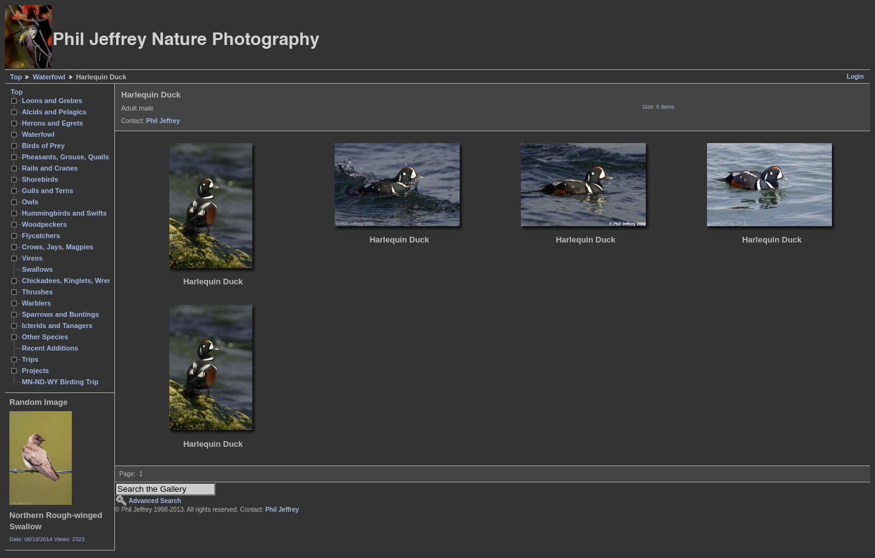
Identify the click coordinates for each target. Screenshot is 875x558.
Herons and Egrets (52, 123)
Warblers (36, 303)
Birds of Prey (43, 145)
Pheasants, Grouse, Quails (65, 157)
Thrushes (37, 292)
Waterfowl (48, 77)
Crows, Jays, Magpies (58, 247)
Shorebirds (40, 179)
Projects (35, 370)
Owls (30, 202)
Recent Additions (50, 348)
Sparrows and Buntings (60, 314)
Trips (30, 359)
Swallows (37, 269)
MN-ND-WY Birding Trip (60, 382)
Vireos (32, 258)
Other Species (45, 337)
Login (855, 76)
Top (16, 77)
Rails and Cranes (49, 168)
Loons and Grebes (52, 100)
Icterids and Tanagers (57, 325)
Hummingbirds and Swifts (64, 213)
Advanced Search (155, 500)
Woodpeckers (44, 224)
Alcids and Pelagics (54, 112)
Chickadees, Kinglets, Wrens (69, 280)
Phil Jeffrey (163, 120)
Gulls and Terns (47, 190)
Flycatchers (41, 235)
